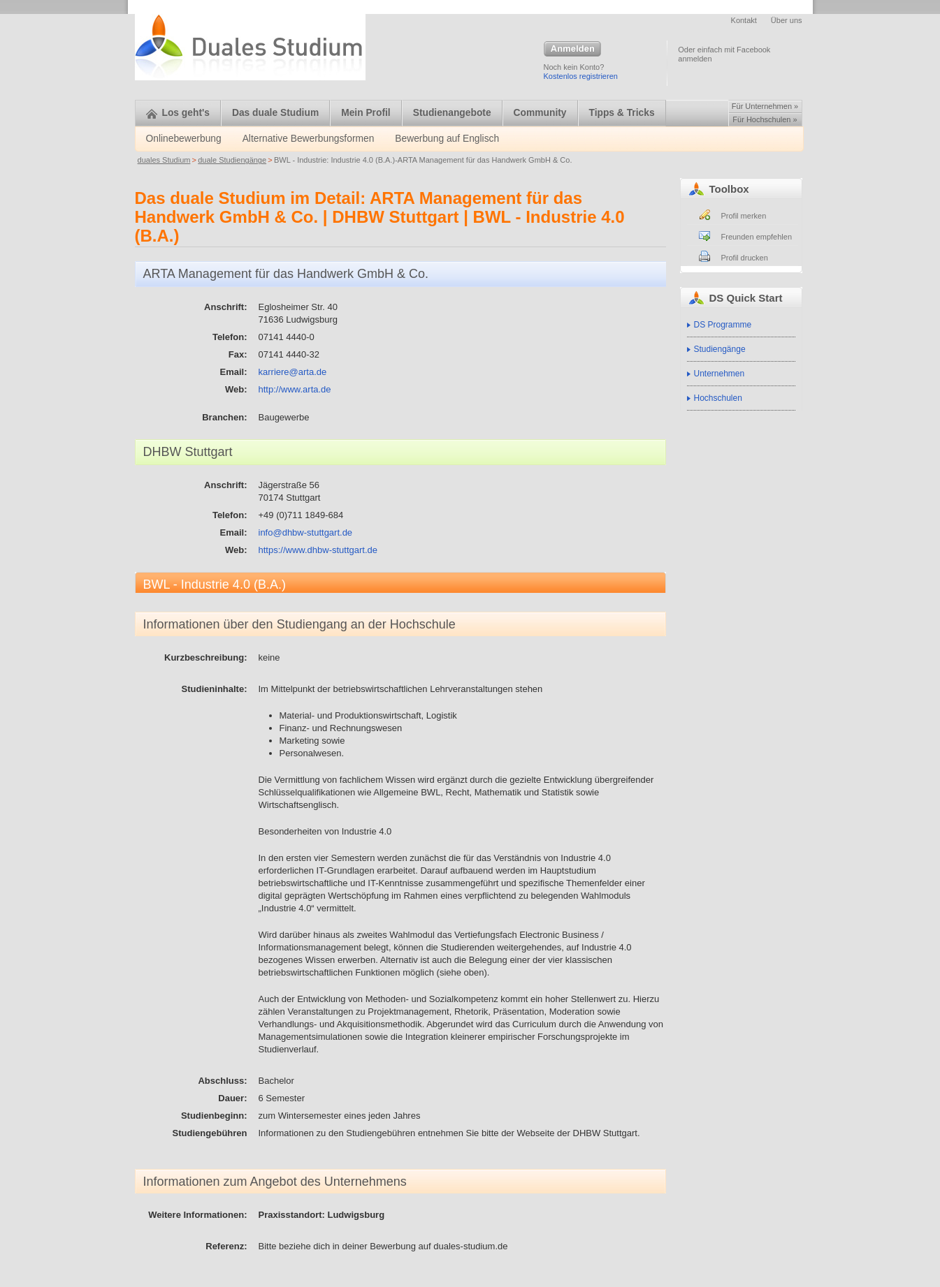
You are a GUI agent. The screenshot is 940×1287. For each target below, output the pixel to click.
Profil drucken (744, 257)
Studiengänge (720, 349)
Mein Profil (366, 113)
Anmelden (572, 49)
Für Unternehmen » (765, 106)
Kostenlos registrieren (581, 76)
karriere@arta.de (293, 372)
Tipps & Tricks (622, 113)
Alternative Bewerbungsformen (309, 138)
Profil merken (744, 216)
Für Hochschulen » (764, 119)
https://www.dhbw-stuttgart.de (318, 550)
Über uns (786, 20)
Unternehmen (719, 373)
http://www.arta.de (295, 389)
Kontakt (744, 20)
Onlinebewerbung (184, 138)
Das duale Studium (275, 113)
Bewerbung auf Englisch (447, 138)
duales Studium (164, 160)
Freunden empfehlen (757, 237)
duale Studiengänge (232, 160)
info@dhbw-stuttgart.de (306, 532)
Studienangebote (452, 113)
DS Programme (723, 325)
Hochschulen (718, 398)
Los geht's (178, 113)
